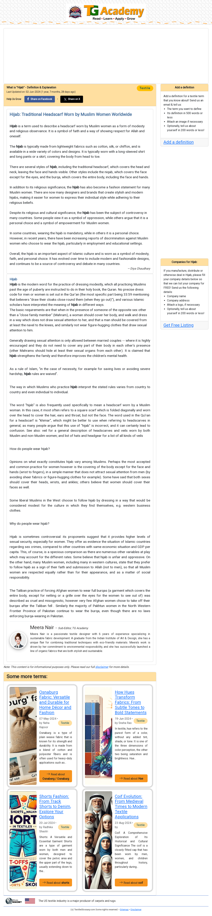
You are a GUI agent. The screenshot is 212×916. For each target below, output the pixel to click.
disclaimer (101, 667)
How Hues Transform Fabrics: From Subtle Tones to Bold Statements (131, 702)
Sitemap (124, 909)
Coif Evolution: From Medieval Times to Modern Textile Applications (131, 806)
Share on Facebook (39, 98)
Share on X (71, 99)
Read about (55, 776)
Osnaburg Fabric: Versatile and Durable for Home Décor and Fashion (55, 702)
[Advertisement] (106, 56)
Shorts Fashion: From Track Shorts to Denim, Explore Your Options (55, 806)
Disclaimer (136, 909)
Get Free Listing (179, 325)
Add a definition (179, 142)
